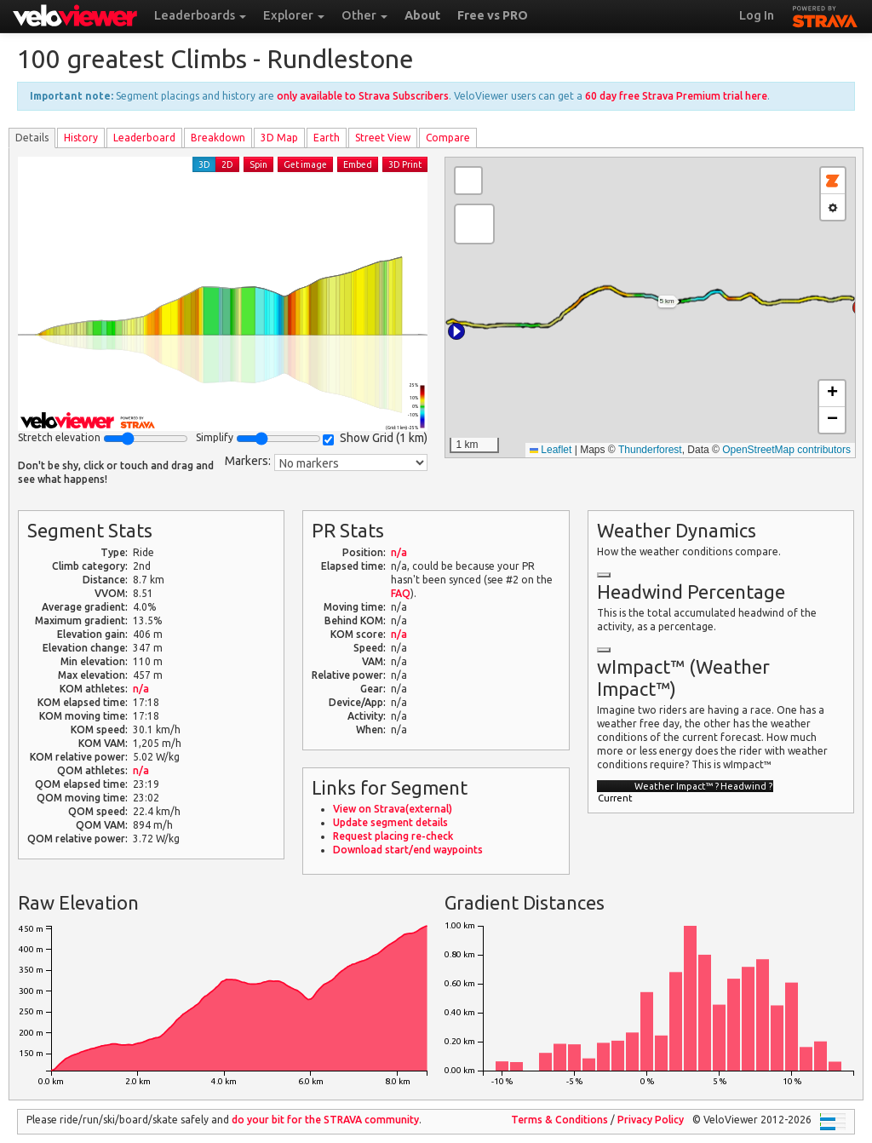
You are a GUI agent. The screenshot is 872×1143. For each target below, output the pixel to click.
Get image (305, 164)
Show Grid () (375, 438)
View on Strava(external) (392, 808)
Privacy (650, 1119)
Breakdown (218, 137)
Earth (326, 137)
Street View (382, 137)
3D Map (279, 137)
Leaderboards (200, 15)
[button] (456, 331)
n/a (141, 688)
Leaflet (550, 450)
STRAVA (825, 14)
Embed (357, 164)
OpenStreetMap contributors (786, 450)
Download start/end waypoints (408, 849)
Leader (144, 137)
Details (32, 137)
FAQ (400, 593)
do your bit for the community (325, 1119)
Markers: (248, 461)
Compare (448, 137)
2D (227, 164)
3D (204, 164)
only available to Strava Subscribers (363, 95)
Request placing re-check (393, 835)
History (81, 137)
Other (364, 15)
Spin (258, 164)
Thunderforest (650, 450)
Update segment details (390, 822)
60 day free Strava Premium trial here (676, 95)
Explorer (293, 15)
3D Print (405, 164)
